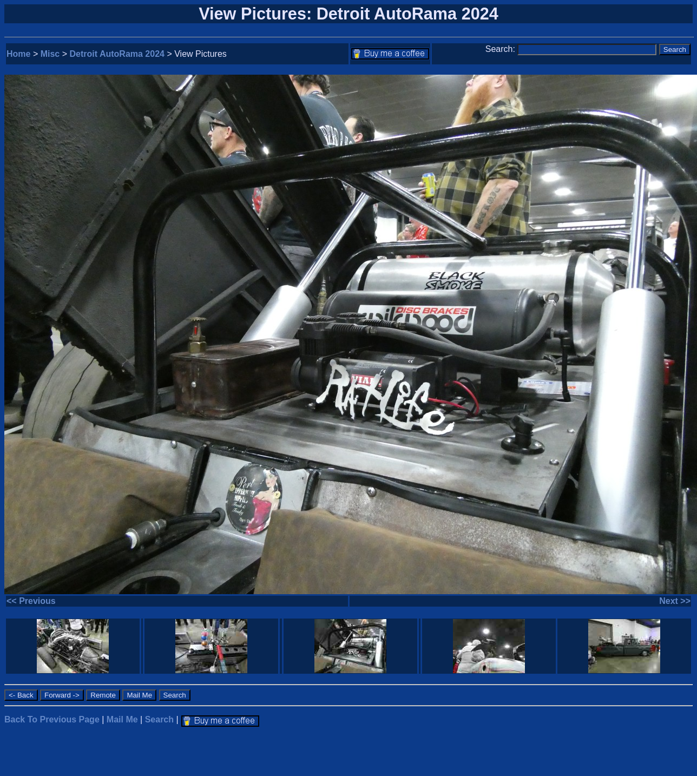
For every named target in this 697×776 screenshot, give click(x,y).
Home (18, 53)
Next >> (675, 601)
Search (159, 719)
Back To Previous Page (52, 719)
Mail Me (122, 719)
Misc (50, 53)
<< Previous (31, 601)
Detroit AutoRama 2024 (117, 53)
